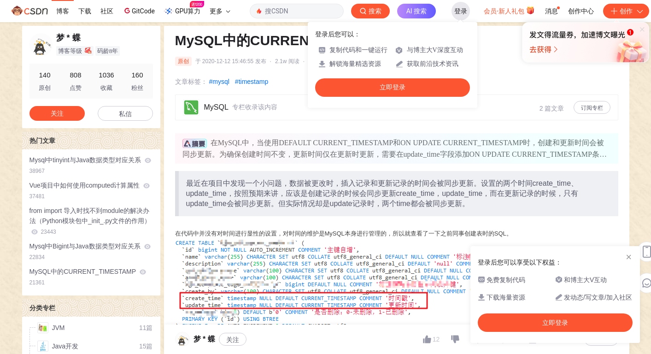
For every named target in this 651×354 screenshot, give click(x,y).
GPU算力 (184, 8)
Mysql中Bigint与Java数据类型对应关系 (90, 251)
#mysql (219, 81)
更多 (220, 11)
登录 (460, 11)
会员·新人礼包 (509, 10)
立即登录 (392, 87)
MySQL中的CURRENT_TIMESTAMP (87, 277)
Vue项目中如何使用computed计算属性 (89, 191)
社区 (106, 11)
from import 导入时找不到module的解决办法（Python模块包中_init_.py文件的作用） (90, 221)
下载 (84, 11)
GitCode (139, 10)
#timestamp (251, 81)
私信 (125, 114)
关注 (232, 339)
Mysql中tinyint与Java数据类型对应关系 (90, 165)
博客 (62, 11)
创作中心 (581, 11)
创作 (626, 11)
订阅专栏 (592, 108)
